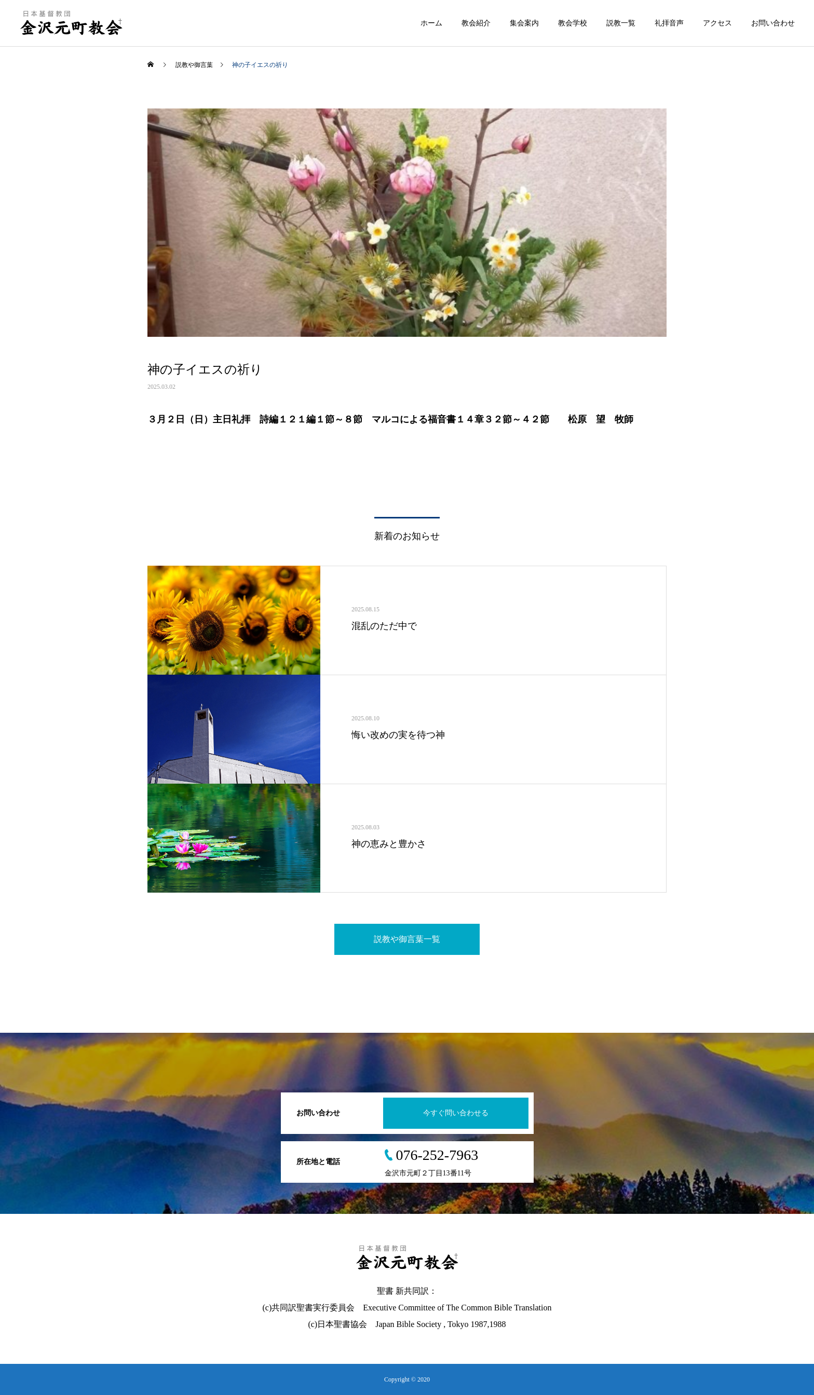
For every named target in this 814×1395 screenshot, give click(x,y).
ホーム (431, 23)
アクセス (717, 23)
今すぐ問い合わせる (456, 1113)
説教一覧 (620, 23)
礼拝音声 (669, 23)
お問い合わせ (773, 23)
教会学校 (572, 23)
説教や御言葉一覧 (407, 939)
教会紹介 (476, 23)
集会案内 (524, 23)
